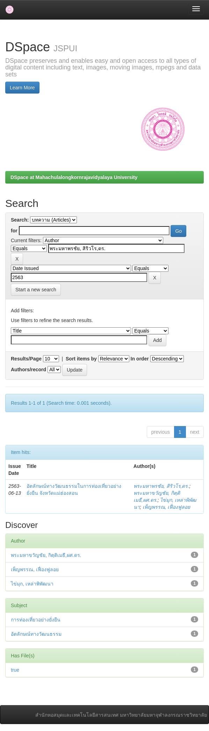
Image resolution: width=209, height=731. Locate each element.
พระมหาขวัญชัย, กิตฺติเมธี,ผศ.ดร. (46, 555)
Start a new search (35, 289)
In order (140, 358)
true (15, 670)
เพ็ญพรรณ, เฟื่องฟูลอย (166, 507)
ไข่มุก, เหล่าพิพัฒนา (32, 584)
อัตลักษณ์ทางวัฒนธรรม (36, 634)
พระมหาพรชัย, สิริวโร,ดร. (161, 486)
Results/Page (26, 358)
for (14, 230)
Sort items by (81, 358)
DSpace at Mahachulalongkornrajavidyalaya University (73, 177)
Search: (20, 220)
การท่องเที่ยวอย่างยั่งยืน (35, 619)
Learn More (22, 87)
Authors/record (28, 369)
